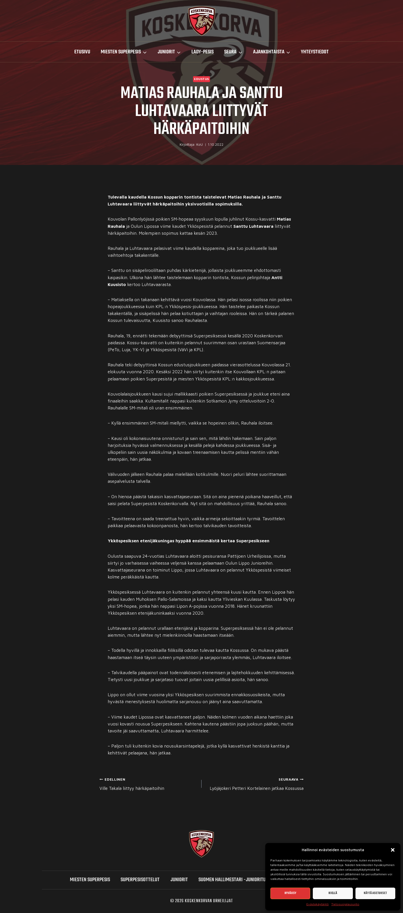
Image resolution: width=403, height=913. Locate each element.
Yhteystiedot (315, 52)
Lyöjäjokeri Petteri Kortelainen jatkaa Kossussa (255, 783)
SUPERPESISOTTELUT (140, 880)
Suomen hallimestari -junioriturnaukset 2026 (247, 880)
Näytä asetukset (375, 893)
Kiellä (332, 893)
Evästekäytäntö (317, 904)
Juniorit (179, 880)
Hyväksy (290, 893)
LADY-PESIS (202, 52)
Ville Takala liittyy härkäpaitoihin (148, 783)
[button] (392, 849)
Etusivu (82, 52)
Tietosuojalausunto (345, 904)
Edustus (201, 79)
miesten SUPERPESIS (90, 880)
